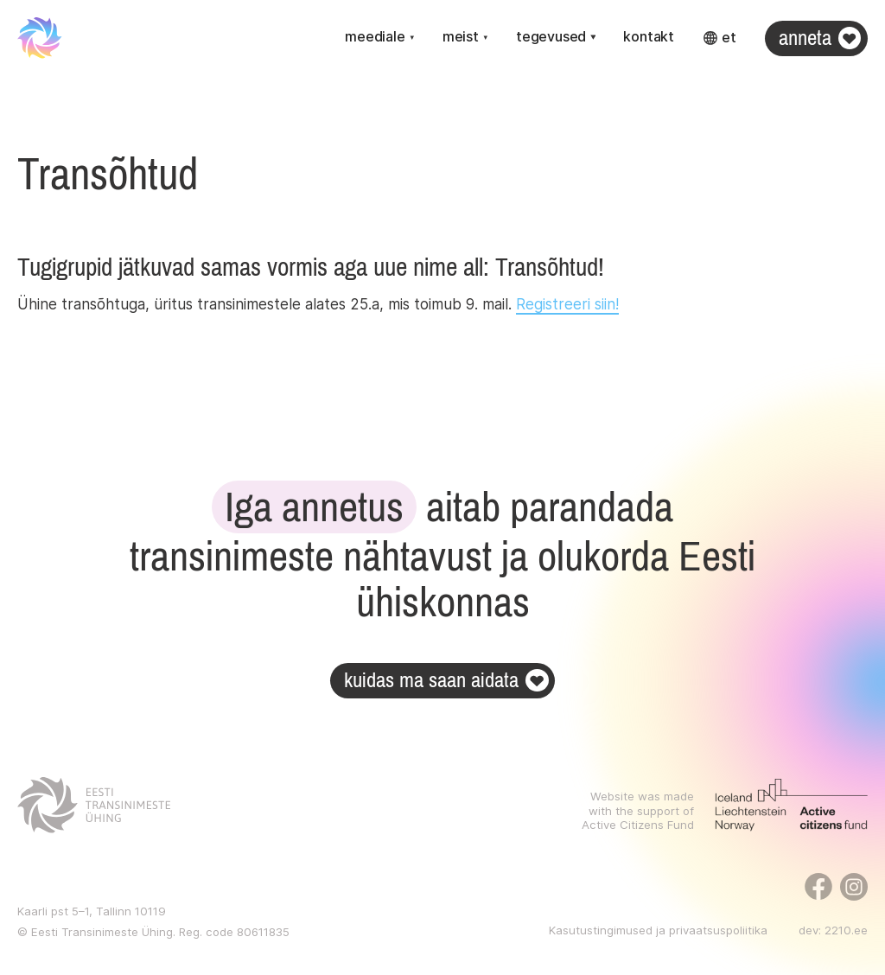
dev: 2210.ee (833, 930)
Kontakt (648, 37)
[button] (379, 38)
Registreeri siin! (567, 304)
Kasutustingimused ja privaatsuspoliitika (658, 930)
